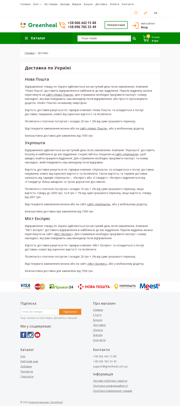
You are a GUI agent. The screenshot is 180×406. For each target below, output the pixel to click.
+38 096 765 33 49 (82, 27)
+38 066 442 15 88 (82, 23)
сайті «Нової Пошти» (59, 95)
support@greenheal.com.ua (110, 366)
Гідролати (27, 376)
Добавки (26, 366)
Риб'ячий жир (29, 361)
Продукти (26, 371)
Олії (22, 356)
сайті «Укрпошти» (127, 154)
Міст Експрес (63, 234)
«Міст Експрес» (97, 263)
